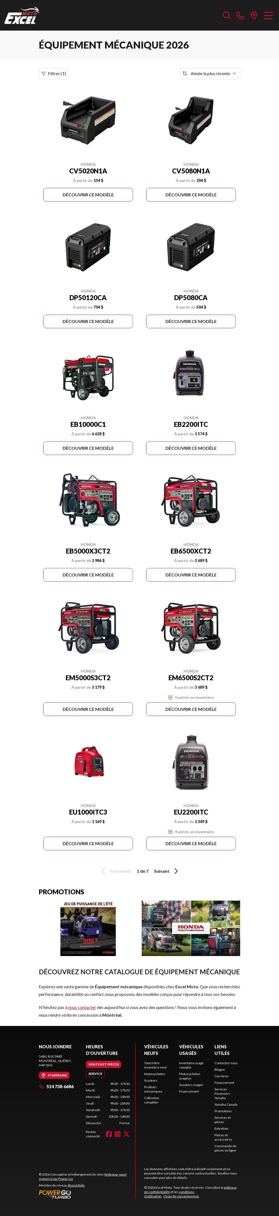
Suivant (167, 871)
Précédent (115, 871)
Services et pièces (222, 1120)
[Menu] (268, 15)
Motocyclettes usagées (189, 1076)
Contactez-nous (226, 1063)
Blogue (219, 1069)
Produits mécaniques (153, 1089)
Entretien (221, 1128)
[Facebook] (109, 1134)
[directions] (254, 15)
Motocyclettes (154, 1074)
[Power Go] (87, 1194)
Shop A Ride (76, 1185)
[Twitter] (126, 1134)
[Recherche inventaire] (227, 15)
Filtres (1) (53, 73)
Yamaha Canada (225, 1104)
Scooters (150, 1080)
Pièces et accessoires (223, 1137)
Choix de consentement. (181, 1196)
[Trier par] (210, 73)
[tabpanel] (108, 1103)
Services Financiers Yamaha (222, 1093)
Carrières (221, 1076)
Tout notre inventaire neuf (155, 1065)
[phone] (240, 15)
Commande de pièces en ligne (225, 1148)
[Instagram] (117, 1134)
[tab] (103, 1064)
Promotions (223, 1111)
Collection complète (151, 1100)
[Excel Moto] (31, 15)
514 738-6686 (56, 1086)
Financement (189, 1091)
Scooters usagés (191, 1085)
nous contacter (82, 1007)
